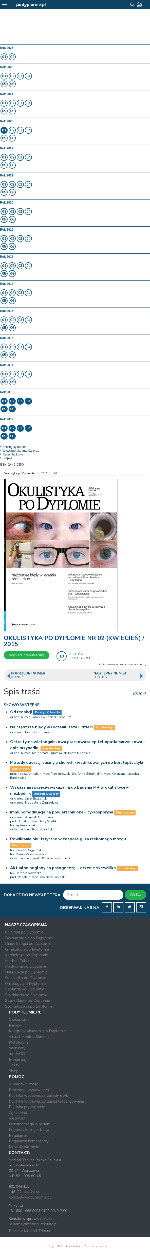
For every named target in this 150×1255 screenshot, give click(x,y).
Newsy (15, 1025)
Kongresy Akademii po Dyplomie (37, 1030)
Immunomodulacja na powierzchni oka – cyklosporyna (61, 812)
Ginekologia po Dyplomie (27, 949)
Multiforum (18, 1042)
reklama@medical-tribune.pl (33, 1224)
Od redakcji (21, 712)
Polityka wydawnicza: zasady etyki (39, 1095)
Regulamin (18, 1135)
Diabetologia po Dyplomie (28, 943)
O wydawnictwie (23, 1084)
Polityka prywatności (27, 1106)
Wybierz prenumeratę (26, 655)
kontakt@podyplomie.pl (30, 1197)
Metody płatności (24, 1146)
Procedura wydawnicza (29, 1089)
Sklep (13, 1070)
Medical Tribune (19, 960)
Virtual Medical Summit (29, 1036)
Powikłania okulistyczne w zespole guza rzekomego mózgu (68, 839)
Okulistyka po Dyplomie (19, 473)
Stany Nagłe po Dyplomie (27, 1000)
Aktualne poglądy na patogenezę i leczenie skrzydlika (63, 868)
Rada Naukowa (13, 454)
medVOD (17, 1053)
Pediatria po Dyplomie (24, 989)
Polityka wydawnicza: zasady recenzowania (46, 1101)
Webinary (17, 1048)
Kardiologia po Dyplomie (26, 955)
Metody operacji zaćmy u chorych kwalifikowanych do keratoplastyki (76, 762)
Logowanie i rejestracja (29, 1129)
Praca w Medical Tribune (30, 1230)
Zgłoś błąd (18, 1112)
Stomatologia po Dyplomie (29, 1006)
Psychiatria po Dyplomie (26, 995)
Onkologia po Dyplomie (25, 983)
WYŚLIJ (135, 894)
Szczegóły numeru (15, 447)
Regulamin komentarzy (29, 1141)
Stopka (7, 458)
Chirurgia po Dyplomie (24, 932)
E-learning (17, 1059)
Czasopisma (19, 1019)
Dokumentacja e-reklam (29, 1124)
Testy (14, 1065)
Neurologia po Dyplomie (26, 972)
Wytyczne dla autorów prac (21, 450)
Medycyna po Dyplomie (25, 966)
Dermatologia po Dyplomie (29, 938)
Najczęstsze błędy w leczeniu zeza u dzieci (51, 727)
